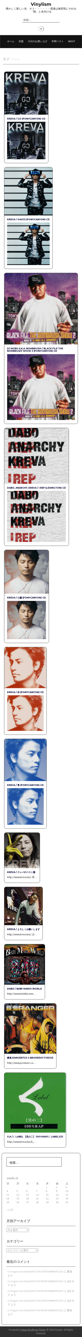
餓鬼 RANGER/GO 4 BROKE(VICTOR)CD (30, 1057)
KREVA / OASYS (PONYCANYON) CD (28, 219)
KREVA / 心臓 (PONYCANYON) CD (26, 597)
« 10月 (10, 1209)
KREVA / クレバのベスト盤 (21, 872)
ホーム (10, 41)
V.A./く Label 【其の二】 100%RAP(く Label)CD (35, 1136)
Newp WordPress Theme (33, 1329)
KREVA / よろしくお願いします (23, 929)
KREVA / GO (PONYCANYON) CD (26, 118)
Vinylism (41, 4)
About (71, 41)
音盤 (21, 41)
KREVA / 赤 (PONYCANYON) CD (25, 692)
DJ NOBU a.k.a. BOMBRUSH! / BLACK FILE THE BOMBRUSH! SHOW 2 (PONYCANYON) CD (35, 349)
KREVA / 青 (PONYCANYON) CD (25, 785)
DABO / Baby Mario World (24, 988)
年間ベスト (58, 41)
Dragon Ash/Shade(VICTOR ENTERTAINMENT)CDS (36, 1271)
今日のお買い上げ (37, 41)
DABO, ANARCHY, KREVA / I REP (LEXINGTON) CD (36, 487)
